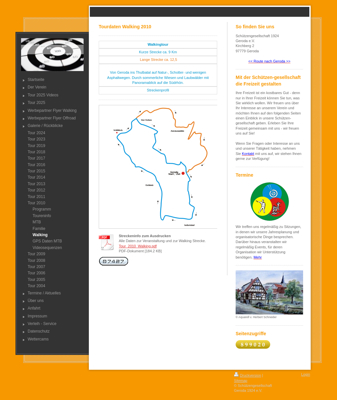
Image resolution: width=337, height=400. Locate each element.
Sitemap (240, 381)
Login (305, 374)
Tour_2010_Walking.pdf (138, 246)
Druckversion (247, 375)
